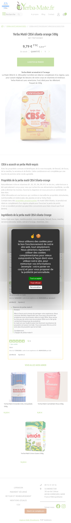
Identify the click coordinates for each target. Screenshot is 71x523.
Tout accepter (35, 278)
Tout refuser (35, 283)
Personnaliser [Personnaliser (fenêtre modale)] (35, 287)
